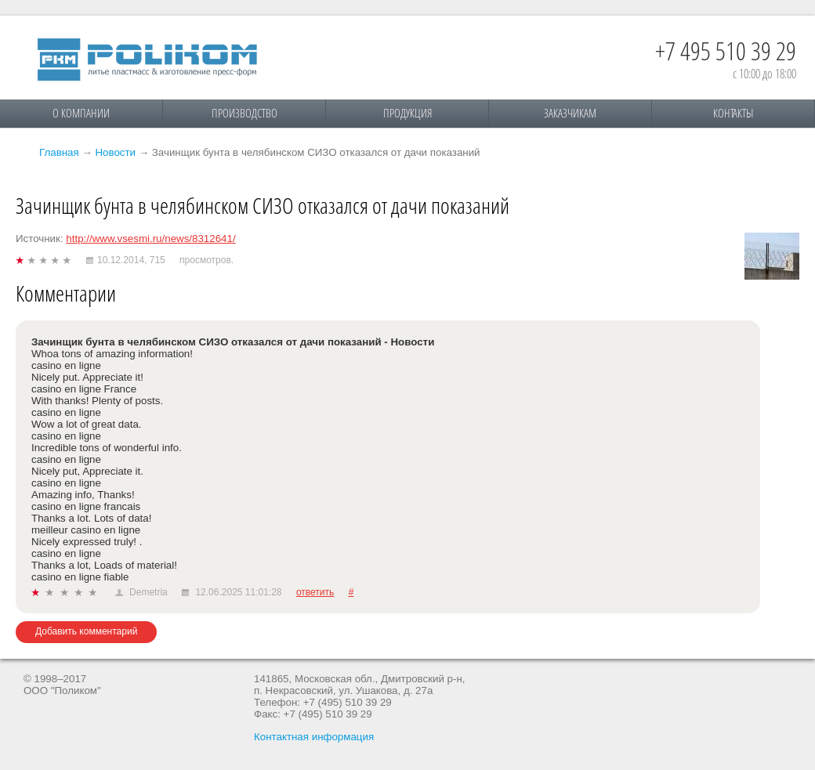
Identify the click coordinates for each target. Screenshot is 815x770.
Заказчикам (570, 113)
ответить (315, 592)
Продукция (407, 113)
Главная (59, 152)
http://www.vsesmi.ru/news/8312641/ (150, 238)
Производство (244, 113)
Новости (115, 152)
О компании (81, 113)
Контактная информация (314, 737)
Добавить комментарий (86, 631)
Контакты (733, 113)
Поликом (147, 59)
